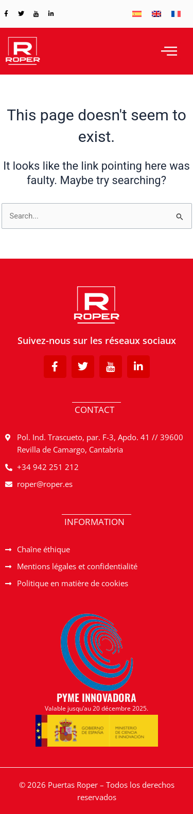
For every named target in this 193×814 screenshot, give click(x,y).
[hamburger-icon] (169, 51)
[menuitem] (137, 14)
